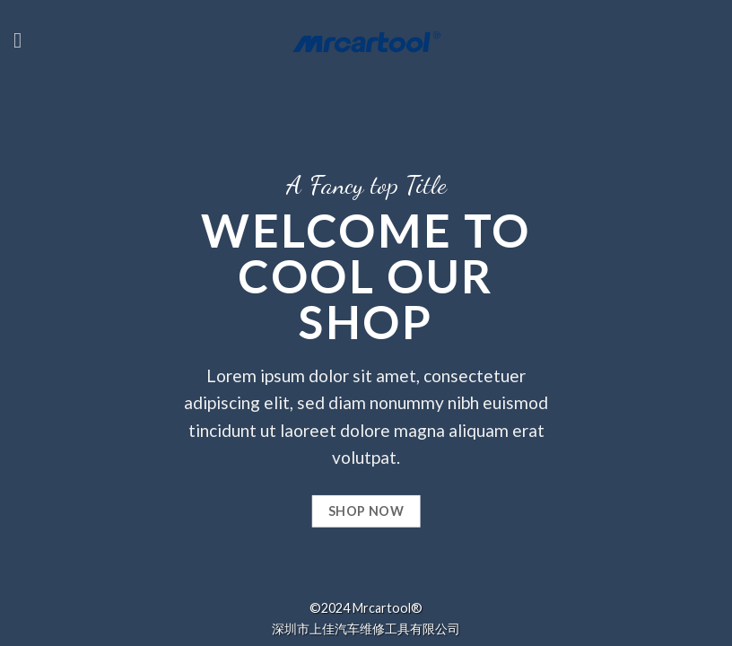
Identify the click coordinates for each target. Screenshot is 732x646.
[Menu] (24, 40)
